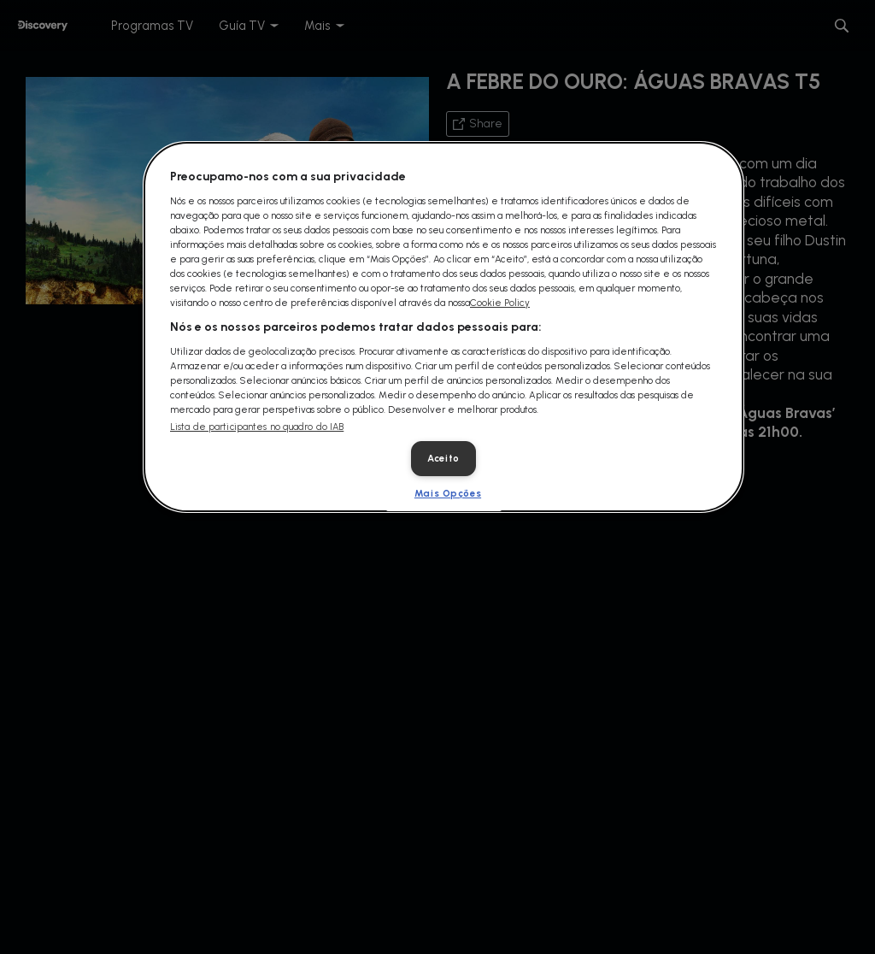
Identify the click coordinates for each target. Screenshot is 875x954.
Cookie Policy (500, 303)
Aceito (443, 458)
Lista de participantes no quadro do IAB (257, 427)
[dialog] (443, 326)
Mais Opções (447, 493)
